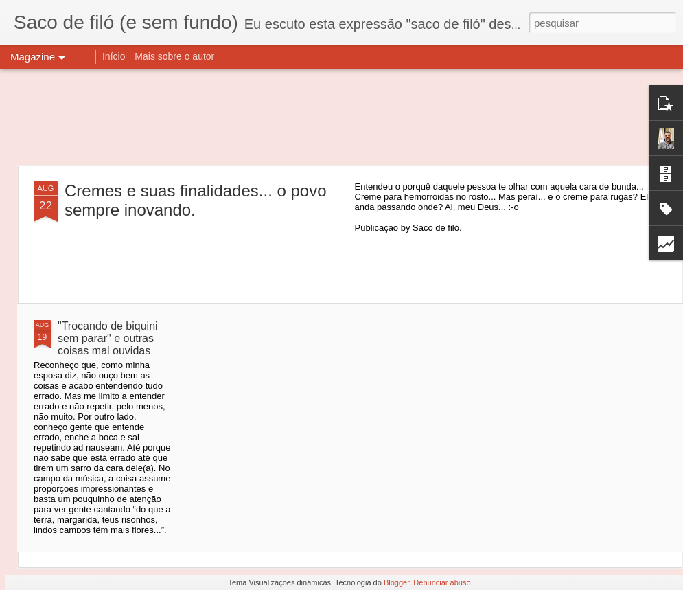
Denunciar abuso (441, 582)
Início (113, 56)
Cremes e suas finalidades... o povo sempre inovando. (196, 200)
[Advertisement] (341, 116)
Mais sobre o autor (174, 56)
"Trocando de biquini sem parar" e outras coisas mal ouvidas (108, 338)
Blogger (396, 582)
